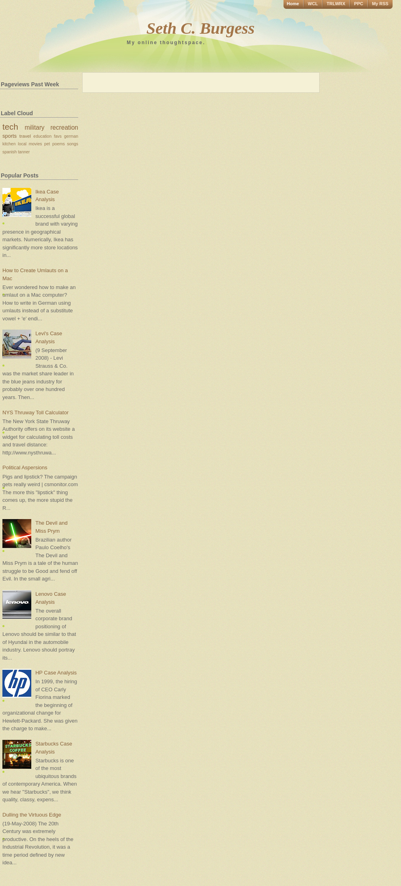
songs (72, 144)
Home (293, 3)
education (42, 136)
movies (35, 144)
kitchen (9, 144)
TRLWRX (336, 3)
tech (10, 126)
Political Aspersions (24, 467)
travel (25, 136)
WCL (313, 3)
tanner (24, 152)
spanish (9, 152)
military (35, 127)
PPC (358, 3)
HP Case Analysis (56, 673)
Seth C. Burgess (200, 28)
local (22, 144)
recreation (64, 127)
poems (58, 144)
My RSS (380, 3)
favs (58, 136)
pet (47, 144)
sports (9, 136)
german (71, 136)
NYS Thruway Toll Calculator (35, 412)
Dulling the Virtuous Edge (31, 815)
